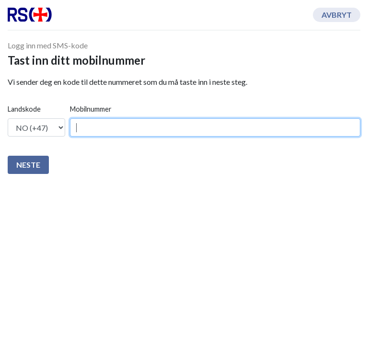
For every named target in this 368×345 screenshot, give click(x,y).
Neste (28, 164)
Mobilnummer (91, 109)
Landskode (24, 109)
